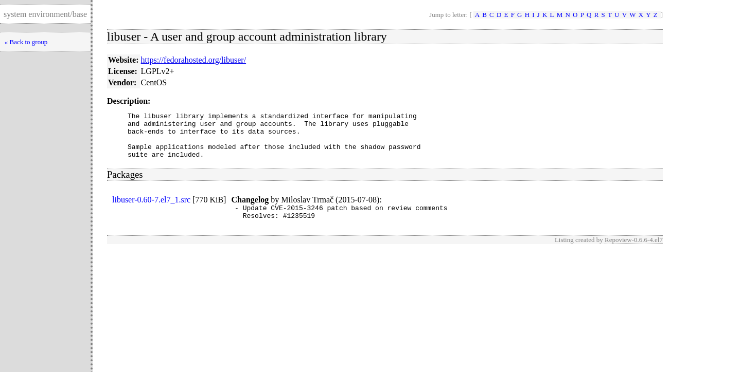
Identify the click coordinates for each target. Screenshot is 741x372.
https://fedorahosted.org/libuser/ (193, 59)
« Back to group (26, 42)
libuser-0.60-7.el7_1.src (151, 208)
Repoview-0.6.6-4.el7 (634, 252)
